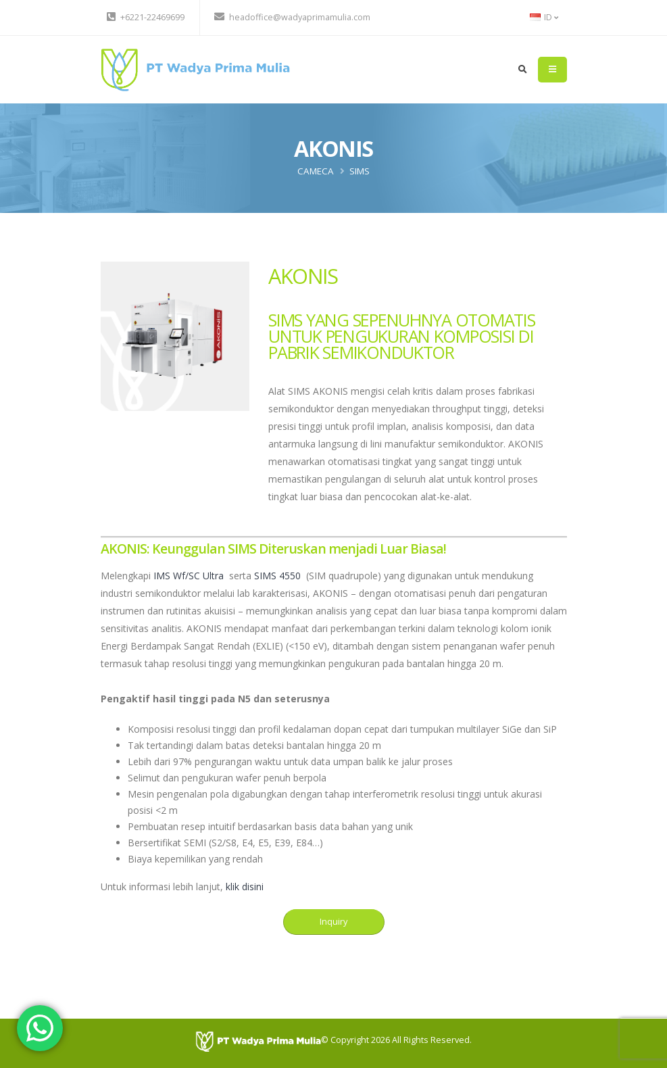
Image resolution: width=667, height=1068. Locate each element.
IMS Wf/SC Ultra (188, 575)
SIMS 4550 (277, 575)
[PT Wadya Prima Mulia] (258, 1040)
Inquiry (333, 921)
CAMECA (315, 171)
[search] (522, 69)
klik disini (245, 886)
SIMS (359, 171)
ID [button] (544, 17)
